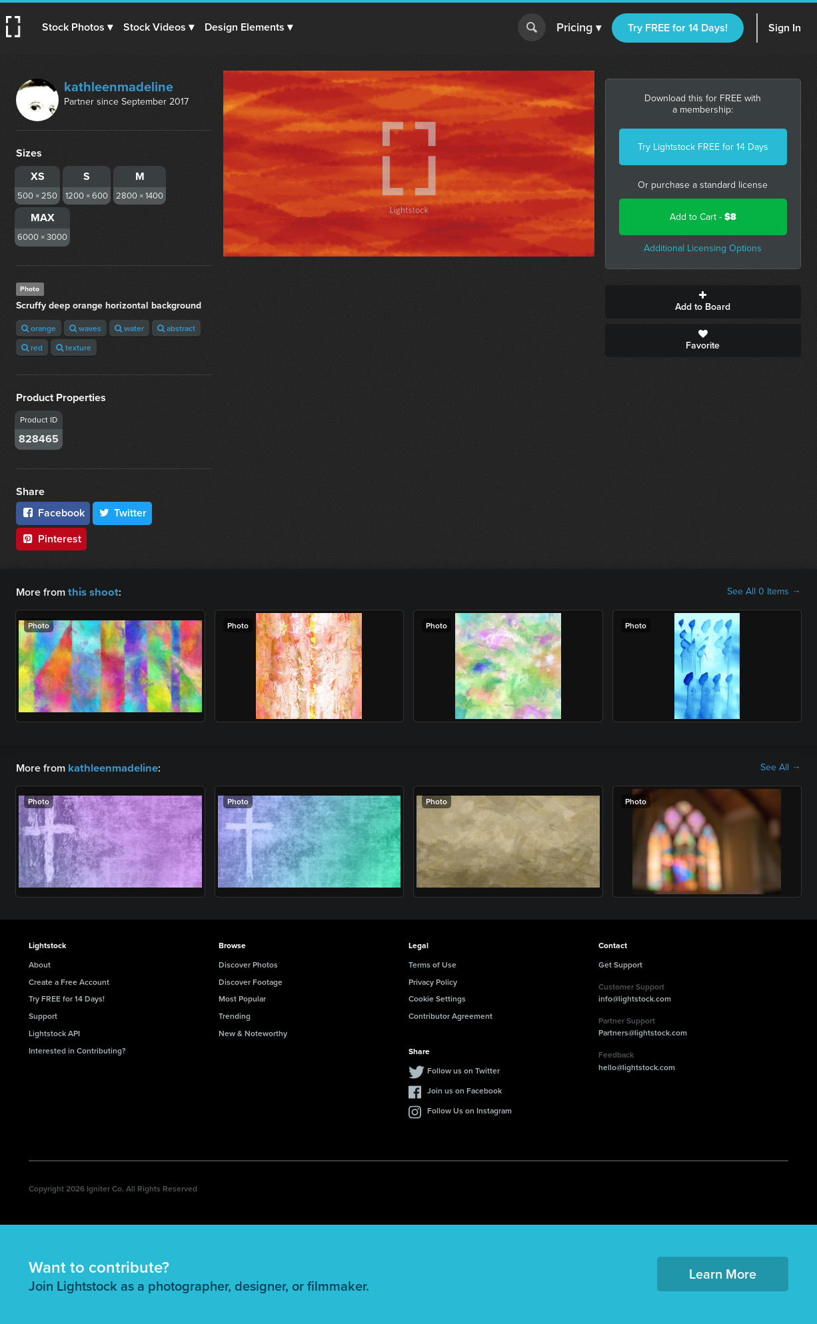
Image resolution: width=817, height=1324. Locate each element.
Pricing (578, 28)
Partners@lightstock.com (642, 1031)
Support (43, 1014)
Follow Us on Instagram (469, 1109)
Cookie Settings (437, 997)
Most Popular (242, 997)
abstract (176, 328)
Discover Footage (251, 980)
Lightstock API (54, 1031)
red (32, 347)
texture (73, 347)
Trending (235, 1014)
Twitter (122, 512)
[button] (78, 27)
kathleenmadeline (118, 87)
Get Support (620, 963)
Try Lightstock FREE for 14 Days (703, 147)
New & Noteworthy (253, 1031)
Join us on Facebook (464, 1089)
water (129, 328)
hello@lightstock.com (636, 1065)
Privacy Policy (432, 980)
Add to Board (703, 302)
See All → (780, 767)
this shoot (91, 591)
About (40, 963)
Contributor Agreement (450, 1014)
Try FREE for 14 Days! (678, 27)
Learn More (722, 1272)
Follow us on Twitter (463, 1069)
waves (85, 328)
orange (38, 328)
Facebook (53, 512)
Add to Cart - (703, 217)
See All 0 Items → (764, 591)
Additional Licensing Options (703, 248)
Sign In (784, 27)
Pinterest (51, 538)
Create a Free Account (69, 980)
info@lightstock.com (634, 997)
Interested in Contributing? (77, 1049)
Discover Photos (248, 963)
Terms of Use (432, 963)
